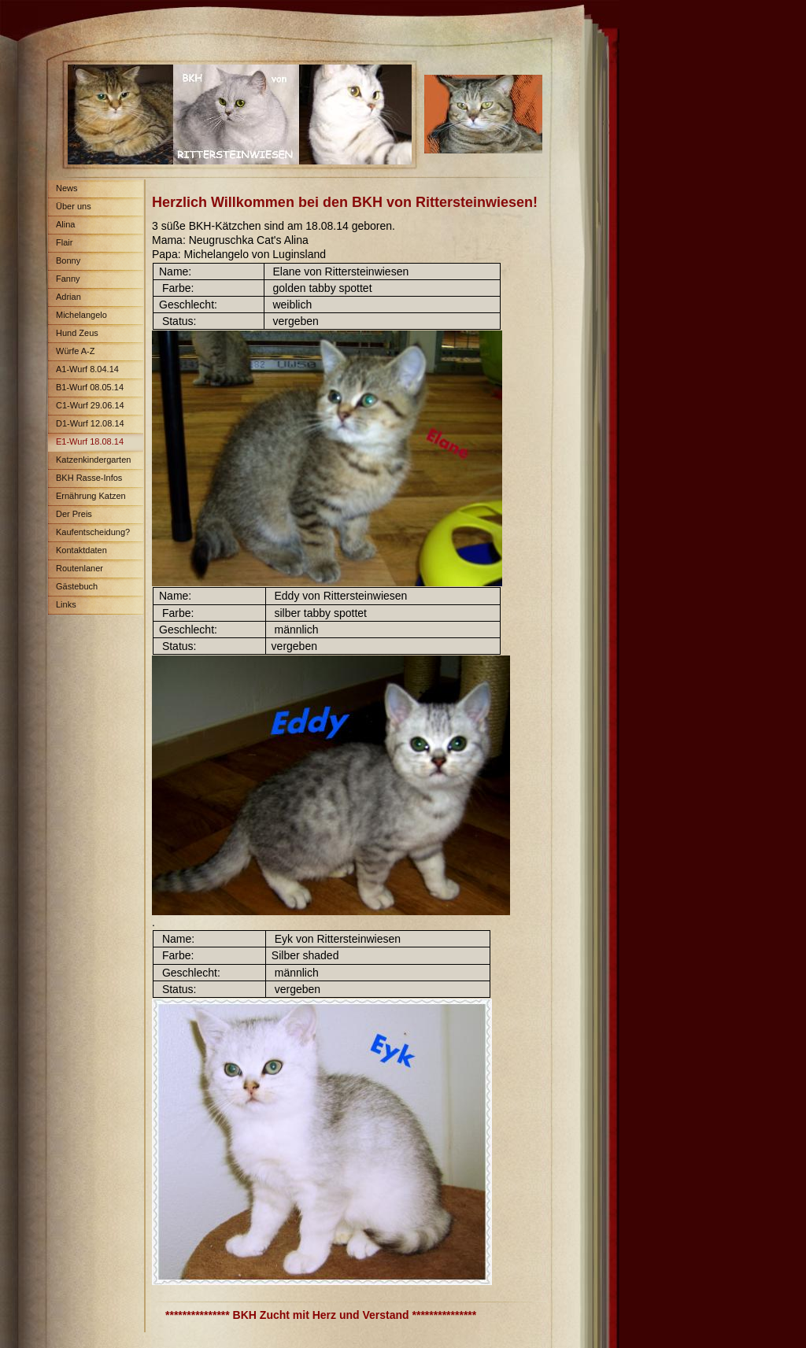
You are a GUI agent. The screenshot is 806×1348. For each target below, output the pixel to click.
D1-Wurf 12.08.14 (90, 423)
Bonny (68, 260)
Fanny (68, 278)
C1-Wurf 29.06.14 (90, 405)
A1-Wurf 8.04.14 (87, 369)
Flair (64, 242)
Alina (65, 224)
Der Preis (74, 514)
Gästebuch (77, 586)
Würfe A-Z (75, 351)
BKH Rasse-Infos (89, 477)
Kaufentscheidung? (93, 532)
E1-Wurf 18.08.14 (90, 441)
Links (66, 604)
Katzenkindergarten (93, 459)
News (67, 188)
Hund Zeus (77, 333)
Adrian (68, 296)
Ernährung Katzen (91, 495)
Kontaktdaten (81, 550)
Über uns (73, 206)
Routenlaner (79, 568)
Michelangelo (81, 314)
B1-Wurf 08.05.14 (90, 387)
